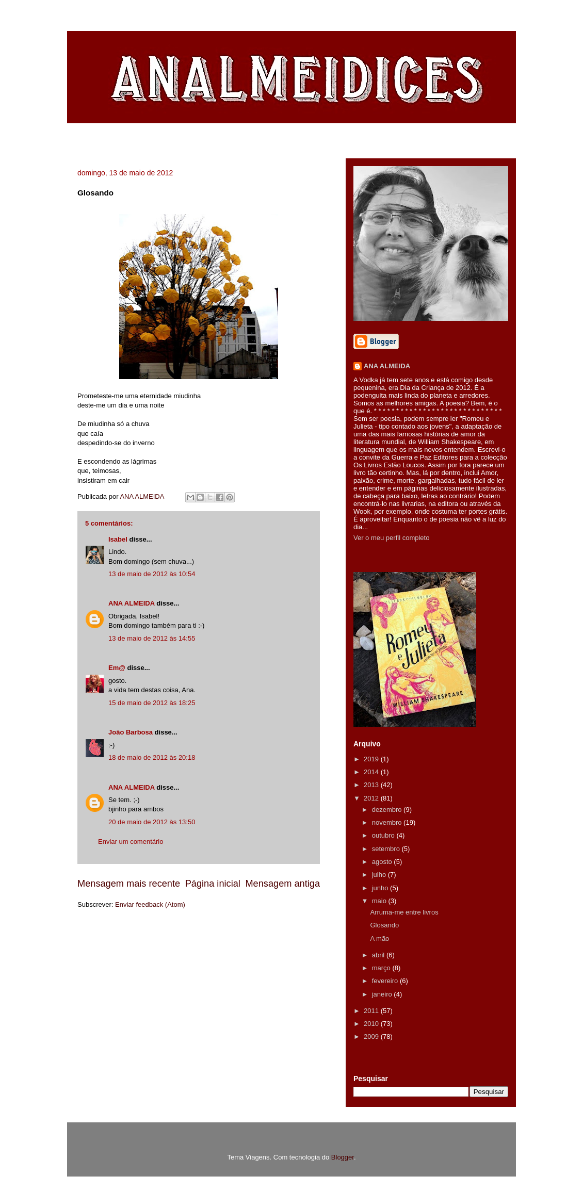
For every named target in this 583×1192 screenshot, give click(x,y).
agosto (383, 862)
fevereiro (386, 981)
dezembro (387, 809)
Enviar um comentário (130, 841)
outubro (384, 835)
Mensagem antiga (282, 883)
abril (379, 955)
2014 (372, 772)
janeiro (383, 994)
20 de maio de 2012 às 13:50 (151, 822)
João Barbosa (130, 732)
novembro (387, 822)
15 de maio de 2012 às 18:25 (151, 703)
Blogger (342, 1157)
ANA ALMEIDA (131, 603)
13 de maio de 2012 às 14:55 (151, 638)
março (382, 968)
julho (380, 874)
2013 (372, 785)
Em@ (116, 668)
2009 (372, 1036)
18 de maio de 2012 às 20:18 (151, 757)
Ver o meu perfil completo (391, 538)
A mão (379, 938)
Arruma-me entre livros (404, 912)
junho (381, 888)
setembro (387, 849)
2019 (372, 759)
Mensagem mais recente (128, 883)
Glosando (384, 925)
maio (380, 901)
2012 (372, 798)
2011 (372, 1011)
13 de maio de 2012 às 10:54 (151, 574)
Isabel (117, 539)
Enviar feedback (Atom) (150, 904)
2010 (372, 1023)
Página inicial (212, 883)
